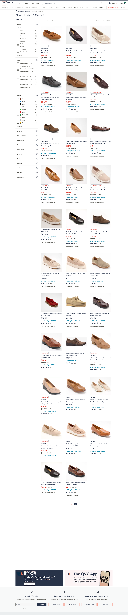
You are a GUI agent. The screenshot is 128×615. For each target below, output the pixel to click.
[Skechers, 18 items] (27, 41)
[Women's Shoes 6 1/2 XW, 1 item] (27, 71)
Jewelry (70, 7)
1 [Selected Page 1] (75, 504)
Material (19, 131)
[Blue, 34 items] (27, 101)
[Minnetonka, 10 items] (27, 49)
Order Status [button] (56, 604)
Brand (19, 24)
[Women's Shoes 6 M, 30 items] (27, 82)
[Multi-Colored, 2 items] (27, 115)
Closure (19, 163)
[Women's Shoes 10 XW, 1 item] (27, 66)
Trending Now (19, 7)
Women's (27, 11)
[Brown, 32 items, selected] (27, 99)
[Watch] (26, 3)
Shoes (76, 7)
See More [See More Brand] (19, 55)
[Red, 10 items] (27, 112)
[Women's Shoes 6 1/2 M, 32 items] (27, 84)
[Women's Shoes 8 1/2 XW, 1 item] (27, 74)
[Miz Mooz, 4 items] (27, 36)
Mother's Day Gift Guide (31, 7)
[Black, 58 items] (27, 104)
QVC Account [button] (72, 604)
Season (19, 172)
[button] (110, 3)
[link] (48, 20)
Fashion (57, 7)
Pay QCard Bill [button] (89, 604)
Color (19, 95)
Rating (19, 159)
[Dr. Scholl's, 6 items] (27, 38)
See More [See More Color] (19, 126)
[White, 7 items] (27, 107)
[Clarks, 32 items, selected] (27, 28)
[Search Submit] (100, 3)
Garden (51, 7)
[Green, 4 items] (27, 109)
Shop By (19, 154)
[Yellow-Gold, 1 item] (27, 123)
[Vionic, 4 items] (27, 44)
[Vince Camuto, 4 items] (27, 52)
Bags (81, 7)
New (11, 7)
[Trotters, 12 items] (27, 46)
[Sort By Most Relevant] (106, 20)
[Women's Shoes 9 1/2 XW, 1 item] (27, 69)
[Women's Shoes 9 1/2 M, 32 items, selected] (27, 63)
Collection (20, 168)
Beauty (63, 7)
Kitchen (101, 7)
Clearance (43, 7)
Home (86, 7)
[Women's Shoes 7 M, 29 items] (27, 87)
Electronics (94, 7)
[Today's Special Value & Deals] (116, 7)
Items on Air (35, 3)
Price (19, 145)
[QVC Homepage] (16, 11)
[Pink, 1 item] (27, 117)
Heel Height (21, 140)
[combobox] (70, 3)
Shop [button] (18, 3)
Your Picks (5, 7)
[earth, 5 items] (27, 30)
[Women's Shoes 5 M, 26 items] (27, 77)
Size (18, 60)
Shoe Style (20, 149)
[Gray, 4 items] (27, 120)
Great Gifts (20, 177)
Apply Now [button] (105, 604)
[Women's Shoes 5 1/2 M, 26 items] (27, 79)
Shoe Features (21, 136)
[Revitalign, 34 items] (27, 33)
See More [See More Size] (19, 91)
